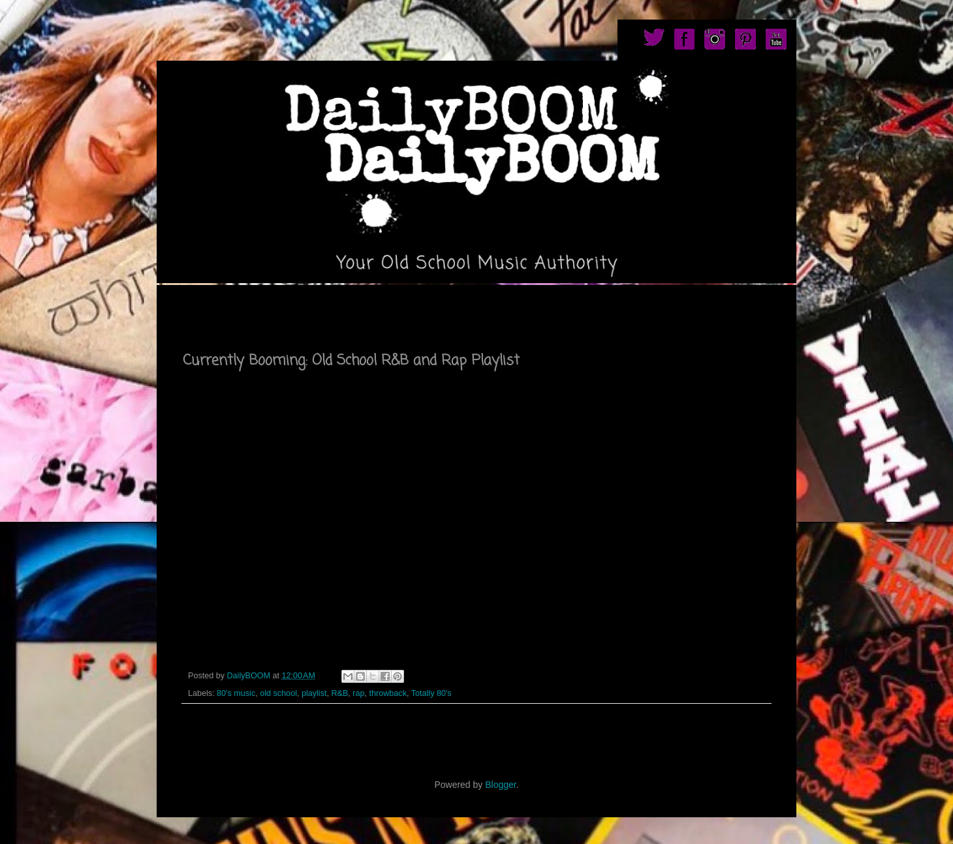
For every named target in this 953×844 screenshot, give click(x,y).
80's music (236, 693)
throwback (388, 693)
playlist (314, 693)
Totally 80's (431, 693)
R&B (339, 693)
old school (278, 693)
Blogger (500, 784)
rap (358, 693)
